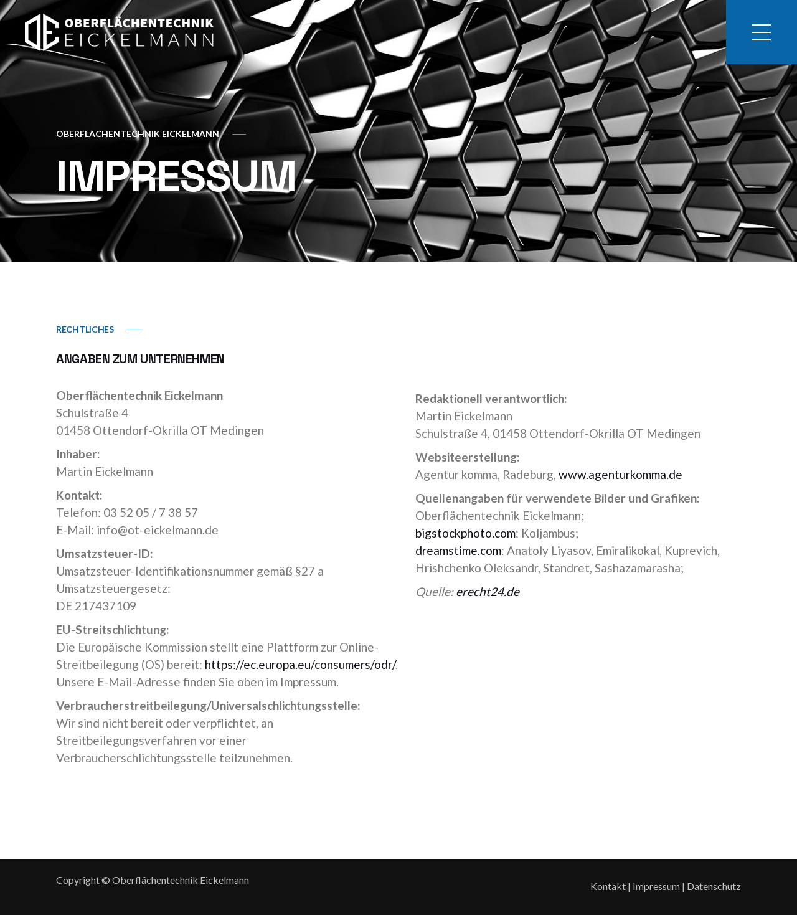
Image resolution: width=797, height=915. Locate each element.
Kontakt (608, 886)
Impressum (656, 886)
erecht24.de (487, 591)
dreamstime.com (458, 550)
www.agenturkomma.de (620, 474)
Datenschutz (714, 886)
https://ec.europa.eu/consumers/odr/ (300, 664)
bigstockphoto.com (465, 533)
